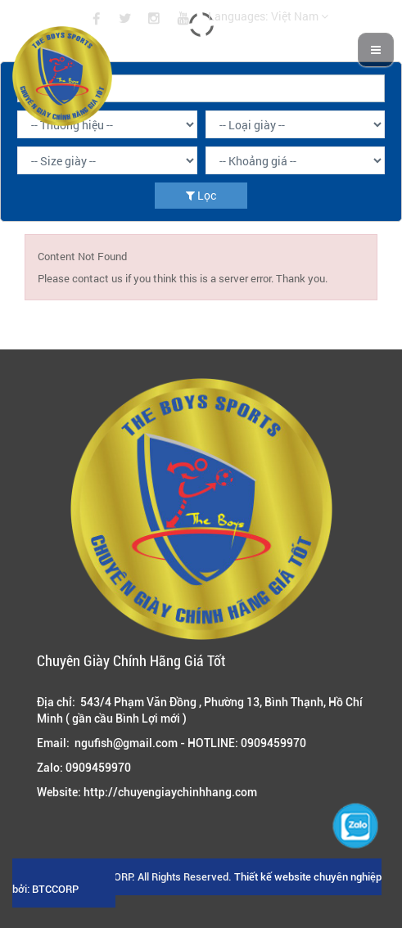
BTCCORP (55, 889)
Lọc (201, 195)
